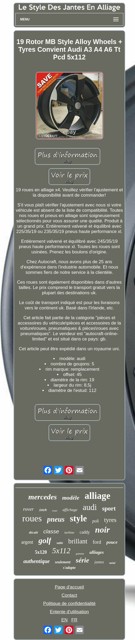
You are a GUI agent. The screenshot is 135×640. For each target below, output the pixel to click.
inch (43, 510)
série (82, 560)
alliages (96, 552)
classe (51, 531)
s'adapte (69, 568)
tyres (110, 519)
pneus (55, 519)
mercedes (42, 497)
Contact (69, 595)
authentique (36, 561)
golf (44, 540)
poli (95, 521)
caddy (85, 532)
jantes (99, 562)
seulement (62, 562)
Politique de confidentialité (69, 603)
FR (74, 619)
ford (97, 542)
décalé (33, 532)
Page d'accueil (69, 587)
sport (109, 508)
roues (32, 518)
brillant (77, 541)
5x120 (41, 552)
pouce (111, 542)
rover (28, 509)
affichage (70, 510)
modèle (70, 497)
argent (27, 542)
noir (102, 529)
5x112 (61, 550)
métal (112, 562)
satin (59, 543)
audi (90, 507)
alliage (97, 496)
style (78, 518)
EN (64, 619)
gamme (80, 553)
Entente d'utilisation (69, 611)
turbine (69, 532)
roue (54, 510)
